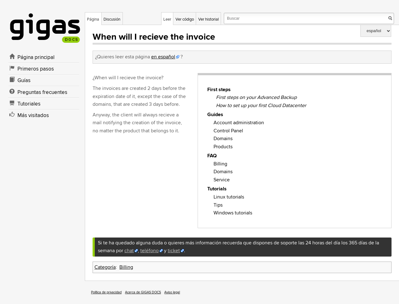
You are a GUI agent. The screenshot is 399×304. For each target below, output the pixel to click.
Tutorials (217, 189)
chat (129, 251)
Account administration (239, 123)
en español (163, 57)
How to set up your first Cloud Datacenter (261, 105)
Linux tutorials (229, 197)
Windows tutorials (233, 213)
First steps (219, 89)
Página (93, 19)
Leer (167, 19)
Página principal (36, 57)
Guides (215, 114)
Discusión (111, 19)
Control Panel (228, 131)
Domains (223, 138)
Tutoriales (29, 104)
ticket (174, 251)
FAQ (212, 156)
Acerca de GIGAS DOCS (143, 292)
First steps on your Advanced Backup (256, 97)
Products (223, 147)
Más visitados (33, 115)
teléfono (149, 251)
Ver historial (208, 19)
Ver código (184, 19)
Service (222, 180)
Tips (218, 205)
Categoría (105, 267)
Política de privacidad (106, 292)
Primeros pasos (35, 69)
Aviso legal (172, 292)
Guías (24, 80)
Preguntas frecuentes (42, 92)
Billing (220, 164)
